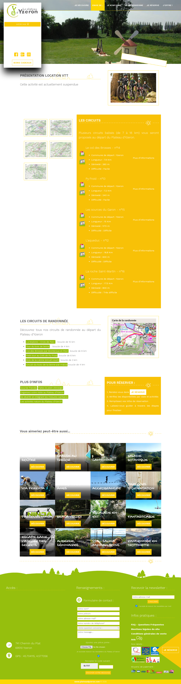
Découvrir (37, 466)
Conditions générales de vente (149, 633)
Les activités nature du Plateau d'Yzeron (41, 401)
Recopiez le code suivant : (98, 661)
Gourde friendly (29, 387)
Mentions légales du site (145, 629)
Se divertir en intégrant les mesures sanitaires (44, 397)
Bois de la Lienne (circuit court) (42, 360)
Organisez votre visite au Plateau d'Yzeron (42, 392)
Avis (136, 639)
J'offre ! (168, 5)
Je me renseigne (134, 5)
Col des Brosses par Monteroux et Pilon (47, 351)
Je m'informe (114, 5)
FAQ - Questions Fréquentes (147, 624)
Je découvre (82, 5)
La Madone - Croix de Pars (40, 342)
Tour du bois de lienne (37, 346)
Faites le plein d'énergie (50, 387)
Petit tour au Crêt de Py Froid (41, 355)
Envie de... (97, 5)
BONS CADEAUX (22, 62)
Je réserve (153, 5)
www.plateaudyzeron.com (87, 682)
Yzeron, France (22, 39)
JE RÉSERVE (138, 392)
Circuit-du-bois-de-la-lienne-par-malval (46, 364)
